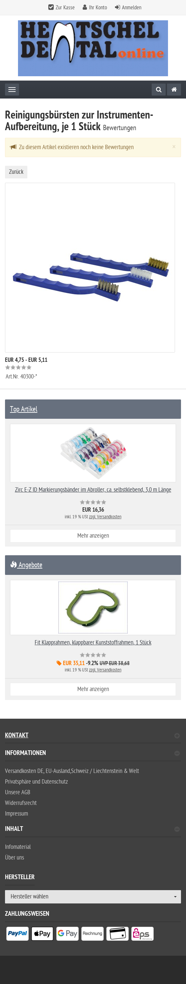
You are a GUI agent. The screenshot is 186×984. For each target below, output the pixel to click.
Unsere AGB (17, 792)
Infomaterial (18, 847)
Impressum (16, 813)
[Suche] (159, 90)
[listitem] (17, 935)
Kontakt (92, 736)
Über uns (14, 857)
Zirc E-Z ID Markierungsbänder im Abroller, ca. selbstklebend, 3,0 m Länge (93, 489)
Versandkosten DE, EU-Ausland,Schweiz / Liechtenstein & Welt (72, 771)
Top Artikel (23, 409)
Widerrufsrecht (21, 803)
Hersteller (20, 878)
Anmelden (131, 8)
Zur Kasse (65, 8)
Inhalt (92, 829)
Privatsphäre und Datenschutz (36, 781)
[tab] (93, 755)
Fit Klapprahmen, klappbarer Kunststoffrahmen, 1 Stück (93, 642)
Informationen (92, 753)
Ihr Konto (98, 8)
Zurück (16, 171)
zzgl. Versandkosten (105, 517)
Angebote (26, 565)
